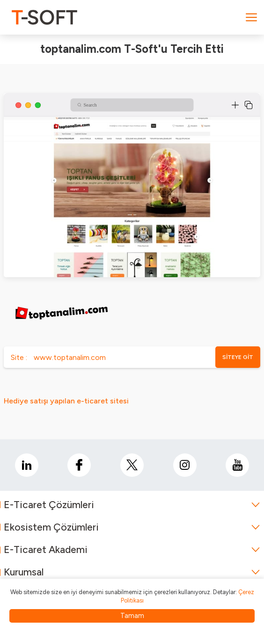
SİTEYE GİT (237, 357)
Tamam (132, 615)
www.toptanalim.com (70, 357)
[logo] (44, 17)
